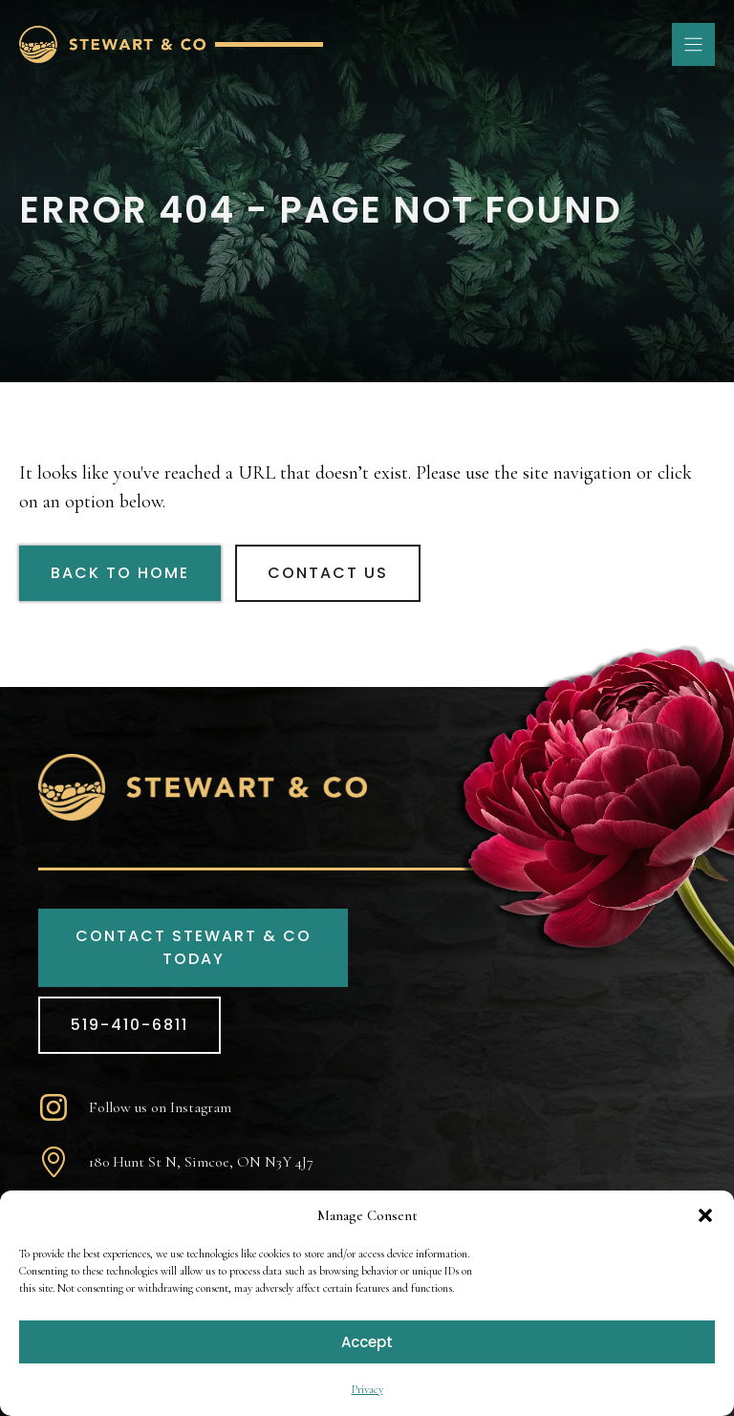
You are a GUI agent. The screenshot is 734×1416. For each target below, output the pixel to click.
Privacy (367, 1389)
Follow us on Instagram (160, 1107)
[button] (705, 1215)
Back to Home (120, 573)
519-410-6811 (129, 1025)
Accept (367, 1342)
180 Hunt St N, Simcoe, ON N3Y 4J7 (201, 1161)
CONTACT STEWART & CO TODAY (194, 947)
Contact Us (328, 573)
